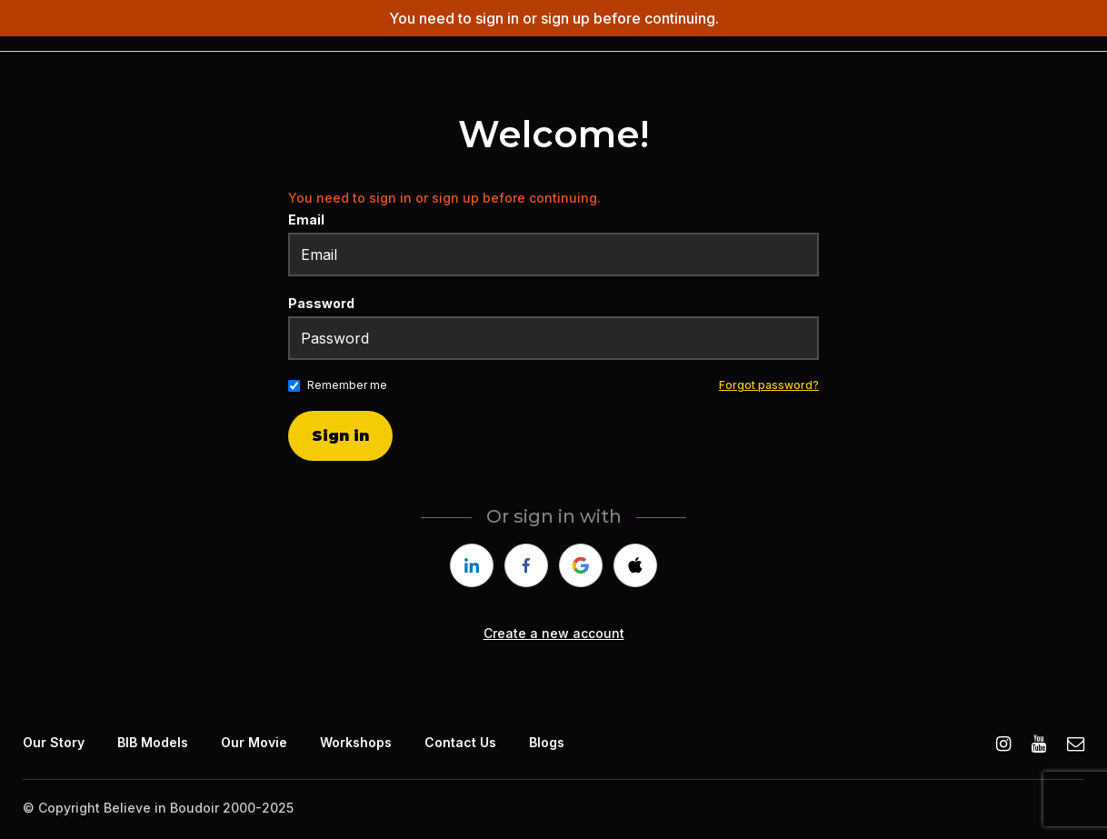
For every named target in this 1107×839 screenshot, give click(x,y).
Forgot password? (769, 385)
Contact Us (460, 742)
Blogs (546, 742)
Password (321, 303)
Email (306, 219)
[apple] (635, 565)
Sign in (340, 435)
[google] (581, 565)
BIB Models (152, 742)
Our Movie (254, 742)
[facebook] (526, 565)
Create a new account (554, 633)
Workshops (356, 742)
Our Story (54, 742)
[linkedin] (472, 565)
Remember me (347, 385)
